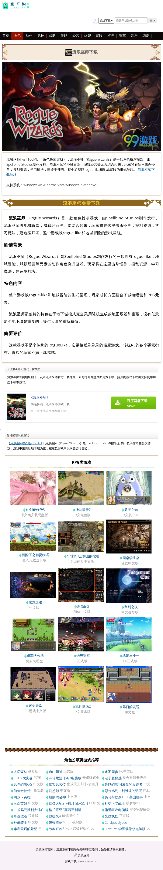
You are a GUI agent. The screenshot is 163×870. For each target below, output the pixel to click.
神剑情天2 (83, 509)
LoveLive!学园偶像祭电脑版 (125, 828)
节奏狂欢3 (56, 828)
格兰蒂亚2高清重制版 (65, 809)
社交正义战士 (115, 803)
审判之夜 (131, 607)
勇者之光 (131, 509)
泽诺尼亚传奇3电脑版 (65, 778)
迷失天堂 (35, 705)
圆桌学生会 (130, 557)
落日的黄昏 (130, 706)
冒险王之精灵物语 (35, 555)
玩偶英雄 (20, 803)
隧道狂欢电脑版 (116, 809)
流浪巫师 (83, 855)
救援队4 (55, 816)
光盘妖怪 (111, 816)
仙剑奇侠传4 (23, 790)
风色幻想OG (23, 784)
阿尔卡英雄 (22, 797)
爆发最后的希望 (25, 828)
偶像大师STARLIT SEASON (68, 803)
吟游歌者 (20, 816)
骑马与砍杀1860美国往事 (124, 797)
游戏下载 (71, 861)
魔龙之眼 (35, 602)
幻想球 (54, 790)
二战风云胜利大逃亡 (29, 809)
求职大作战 (35, 655)
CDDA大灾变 (23, 778)
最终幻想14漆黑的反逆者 (123, 784)
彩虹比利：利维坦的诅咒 (123, 790)
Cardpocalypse (116, 822)
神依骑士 (20, 822)
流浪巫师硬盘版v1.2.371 (26, 443)
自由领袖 (55, 771)
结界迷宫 (83, 655)
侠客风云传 (57, 784)
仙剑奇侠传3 (35, 509)
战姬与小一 (130, 655)
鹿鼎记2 (83, 606)
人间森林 (20, 771)
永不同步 (111, 771)
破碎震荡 (55, 822)
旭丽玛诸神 (57, 797)
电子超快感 (113, 778)
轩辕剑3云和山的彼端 (83, 556)
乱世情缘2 (83, 706)
